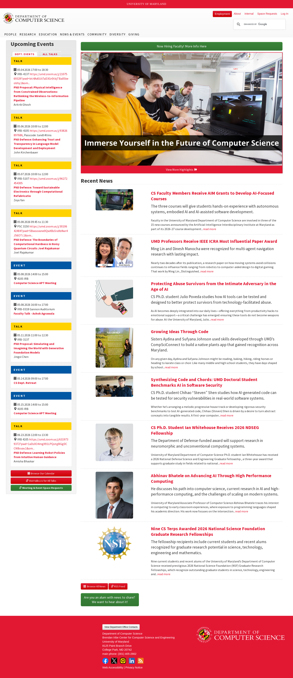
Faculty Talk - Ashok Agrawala (34, 313)
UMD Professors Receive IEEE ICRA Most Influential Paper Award (214, 241)
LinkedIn (132, 661)
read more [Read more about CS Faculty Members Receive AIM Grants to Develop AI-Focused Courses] (209, 229)
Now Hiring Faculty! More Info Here (181, 46)
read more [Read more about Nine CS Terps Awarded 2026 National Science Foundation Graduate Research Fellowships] (163, 574)
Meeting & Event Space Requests (41, 488)
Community (97, 34)
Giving (133, 34)
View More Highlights (181, 169)
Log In (284, 13)
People (10, 34)
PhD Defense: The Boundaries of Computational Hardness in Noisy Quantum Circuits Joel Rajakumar (37, 244)
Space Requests (267, 13)
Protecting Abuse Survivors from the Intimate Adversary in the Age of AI (213, 286)
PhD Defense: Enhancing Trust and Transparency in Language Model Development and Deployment (37, 144)
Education (48, 34)
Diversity (117, 34)
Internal (248, 13)
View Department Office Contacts (121, 627)
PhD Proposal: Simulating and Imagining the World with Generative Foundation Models (39, 348)
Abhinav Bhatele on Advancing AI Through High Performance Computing (211, 478)
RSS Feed (118, 586)
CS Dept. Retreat (25, 383)
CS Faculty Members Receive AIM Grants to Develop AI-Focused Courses (212, 196)
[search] (259, 24)
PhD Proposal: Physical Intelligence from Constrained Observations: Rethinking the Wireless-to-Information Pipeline (41, 93)
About (237, 13)
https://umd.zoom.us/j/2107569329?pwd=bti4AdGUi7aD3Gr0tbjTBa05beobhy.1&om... (41, 78)
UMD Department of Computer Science (34, 18)
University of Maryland (146, 4)
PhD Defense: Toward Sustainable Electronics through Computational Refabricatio (38, 191)
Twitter (114, 661)
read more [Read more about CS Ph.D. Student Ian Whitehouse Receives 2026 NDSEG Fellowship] (226, 463)
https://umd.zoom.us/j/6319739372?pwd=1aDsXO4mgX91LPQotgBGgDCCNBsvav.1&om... (41, 443)
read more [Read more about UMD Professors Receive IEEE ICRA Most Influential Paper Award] (207, 271)
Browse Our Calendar (41, 473)
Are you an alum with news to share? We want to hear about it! (110, 599)
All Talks (50, 54)
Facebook (105, 661)
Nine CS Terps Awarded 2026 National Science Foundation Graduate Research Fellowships (208, 531)
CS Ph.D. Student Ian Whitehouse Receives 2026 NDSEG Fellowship (205, 430)
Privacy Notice (134, 667)
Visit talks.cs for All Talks (41, 480)
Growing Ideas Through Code (179, 331)
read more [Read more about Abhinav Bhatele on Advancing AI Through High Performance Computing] (241, 511)
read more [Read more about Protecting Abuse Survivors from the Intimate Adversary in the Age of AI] (217, 319)
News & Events (72, 34)
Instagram (123, 661)
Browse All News (94, 586)
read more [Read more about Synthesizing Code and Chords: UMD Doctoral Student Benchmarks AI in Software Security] (226, 415)
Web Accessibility (112, 667)
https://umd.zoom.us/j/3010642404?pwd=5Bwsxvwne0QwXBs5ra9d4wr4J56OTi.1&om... (41, 230)
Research (27, 34)
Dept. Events (26, 54)
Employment (222, 13)
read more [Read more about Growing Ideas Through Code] (171, 367)
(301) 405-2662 (127, 653)
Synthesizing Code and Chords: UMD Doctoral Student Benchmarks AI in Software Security (204, 382)
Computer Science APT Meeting (35, 283)
